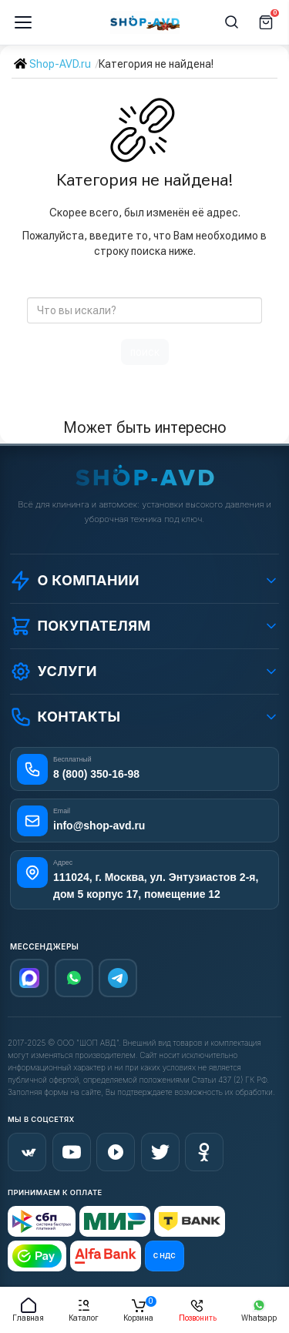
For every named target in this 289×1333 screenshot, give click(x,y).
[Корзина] (265, 22)
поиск (145, 352)
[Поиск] (232, 22)
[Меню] (23, 22)
